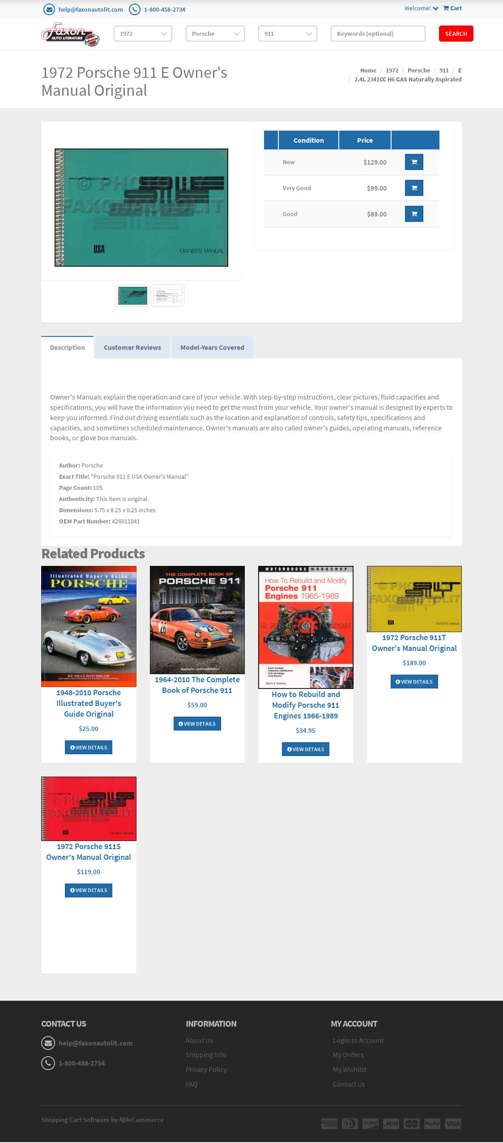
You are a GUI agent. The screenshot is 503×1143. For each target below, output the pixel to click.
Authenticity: (77, 500)
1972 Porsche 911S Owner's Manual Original (88, 852)
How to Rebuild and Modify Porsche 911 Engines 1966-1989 (306, 706)
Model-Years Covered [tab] (215, 348)
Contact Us (349, 1084)
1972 (392, 70)
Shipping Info (206, 1055)
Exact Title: (74, 478)
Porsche (419, 70)
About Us (199, 1041)
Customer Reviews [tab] (134, 348)
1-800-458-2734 (164, 9)
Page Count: (75, 489)
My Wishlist (350, 1070)
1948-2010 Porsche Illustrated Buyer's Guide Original (88, 704)
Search (456, 34)
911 (444, 70)
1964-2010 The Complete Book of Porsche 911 (197, 685)
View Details (88, 748)
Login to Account (358, 1041)
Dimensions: (76, 511)
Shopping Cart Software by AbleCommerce (102, 1120)
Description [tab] (67, 348)
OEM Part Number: (85, 522)
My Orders (348, 1055)
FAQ (192, 1084)
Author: (69, 467)
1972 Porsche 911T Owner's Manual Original (414, 643)
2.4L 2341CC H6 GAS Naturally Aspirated (408, 79)
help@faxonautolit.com (91, 9)
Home (368, 70)
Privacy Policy (206, 1070)
